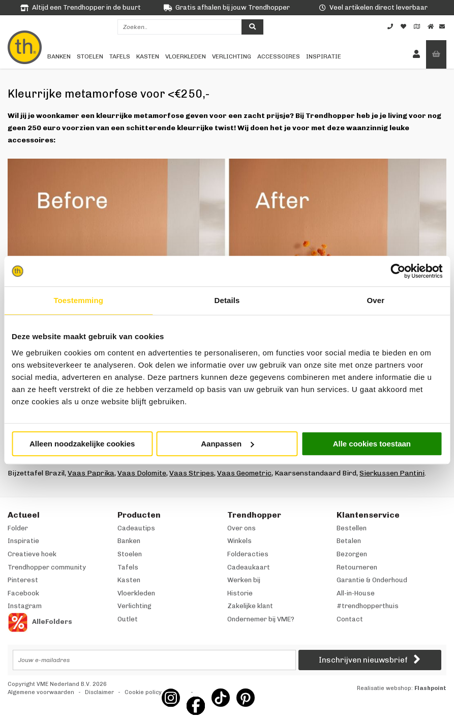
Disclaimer (99, 692)
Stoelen (90, 56)
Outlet (127, 619)
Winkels (239, 541)
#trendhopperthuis (368, 606)
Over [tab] (376, 300)
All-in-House (356, 593)
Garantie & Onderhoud (372, 580)
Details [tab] (227, 300)
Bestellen (352, 528)
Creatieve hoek (32, 554)
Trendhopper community (47, 567)
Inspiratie (323, 56)
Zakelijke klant (250, 606)
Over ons (241, 528)
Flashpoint (430, 688)
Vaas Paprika (91, 473)
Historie (240, 593)
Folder (18, 528)
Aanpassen (227, 443)
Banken (59, 56)
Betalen (349, 541)
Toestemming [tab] (78, 300)
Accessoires (278, 56)
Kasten (147, 56)
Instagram (25, 606)
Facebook (23, 593)
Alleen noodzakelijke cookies (82, 443)
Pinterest (23, 580)
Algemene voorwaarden (41, 692)
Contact (350, 619)
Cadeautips (136, 528)
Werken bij (243, 580)
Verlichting (231, 56)
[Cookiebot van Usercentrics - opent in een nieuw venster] (397, 271)
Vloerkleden (185, 56)
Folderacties (247, 554)
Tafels (119, 56)
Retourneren (357, 567)
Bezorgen (352, 554)
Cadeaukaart (248, 567)
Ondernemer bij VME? (260, 619)
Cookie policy (143, 692)
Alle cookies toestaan (372, 443)
